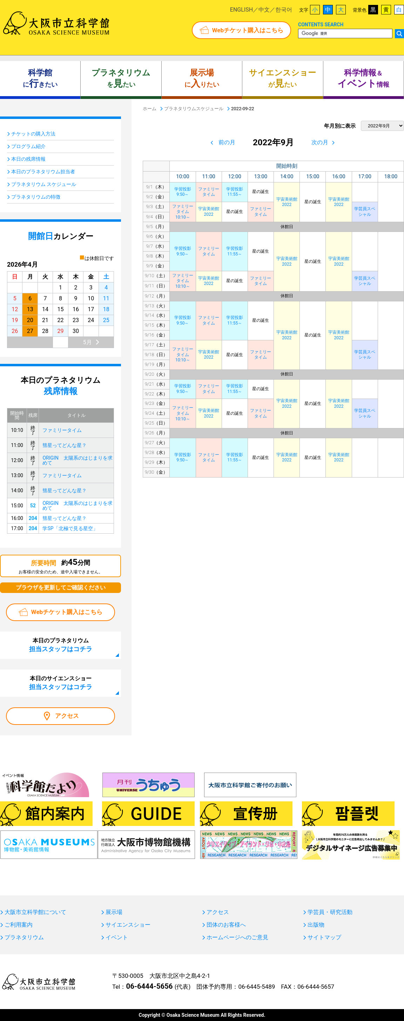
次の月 (319, 142)
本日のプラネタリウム (60, 645)
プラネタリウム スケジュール (43, 184)
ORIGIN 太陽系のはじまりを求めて (77, 460)
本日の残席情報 (28, 159)
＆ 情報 (363, 78)
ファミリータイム (208, 192)
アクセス (67, 715)
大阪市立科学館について (35, 912)
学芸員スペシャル (364, 211)
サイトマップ (324, 937)
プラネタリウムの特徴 (35, 197)
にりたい (201, 78)
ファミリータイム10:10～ (182, 212)
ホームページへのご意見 (237, 937)
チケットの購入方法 (33, 133)
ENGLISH (241, 9)
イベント (117, 937)
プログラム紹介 (28, 146)
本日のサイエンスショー (60, 682)
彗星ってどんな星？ (64, 445)
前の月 (226, 142)
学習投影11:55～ (234, 192)
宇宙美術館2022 (286, 202)
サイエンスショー (128, 925)
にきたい (40, 78)
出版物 (316, 925)
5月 (87, 342)
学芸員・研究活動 (330, 912)
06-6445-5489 (256, 986)
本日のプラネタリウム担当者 (43, 171)
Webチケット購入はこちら (247, 30)
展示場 (114, 912)
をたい (121, 78)
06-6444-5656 (149, 986)
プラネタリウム (24, 937)
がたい (282, 78)
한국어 (283, 9)
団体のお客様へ (226, 925)
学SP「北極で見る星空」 (69, 528)
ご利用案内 (19, 925)
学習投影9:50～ (182, 192)
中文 (264, 9)
